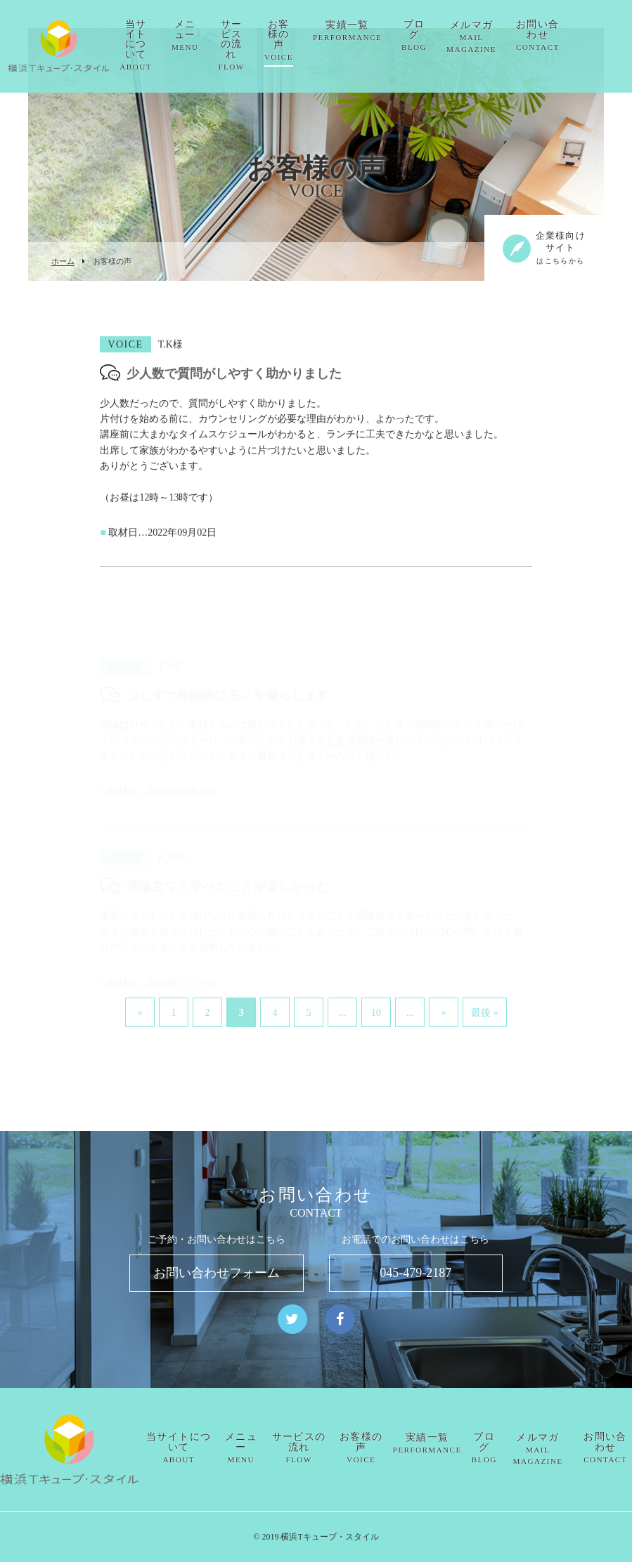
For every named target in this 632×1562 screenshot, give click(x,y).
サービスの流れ (266, 45)
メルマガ (506, 36)
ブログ (448, 35)
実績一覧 (381, 30)
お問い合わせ (572, 35)
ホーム (63, 261)
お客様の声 (313, 40)
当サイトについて (171, 45)
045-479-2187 (415, 1273)
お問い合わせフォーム (216, 1273)
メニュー (219, 35)
